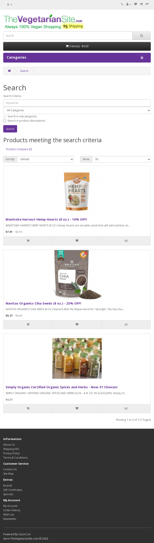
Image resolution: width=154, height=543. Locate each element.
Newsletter (9, 519)
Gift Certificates (12, 490)
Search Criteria (12, 96)
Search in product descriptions (24, 120)
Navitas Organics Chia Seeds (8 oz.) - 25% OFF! (43, 303)
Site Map (8, 473)
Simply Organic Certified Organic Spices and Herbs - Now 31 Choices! (61, 387)
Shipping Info (11, 449)
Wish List (8, 514)
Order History (11, 510)
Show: (86, 159)
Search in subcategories (20, 116)
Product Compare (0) (19, 149)
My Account (10, 506)
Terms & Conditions (15, 457)
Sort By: (10, 159)
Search (24, 71)
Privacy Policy (11, 453)
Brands (7, 485)
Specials (8, 494)
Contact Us (10, 469)
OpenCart (25, 534)
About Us (9, 444)
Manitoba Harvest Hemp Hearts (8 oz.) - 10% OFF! (46, 219)
